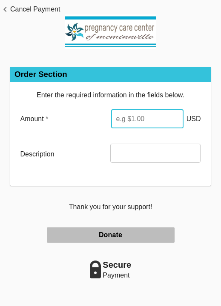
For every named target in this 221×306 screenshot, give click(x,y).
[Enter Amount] (147, 118)
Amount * (34, 118)
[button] (30, 9)
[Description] (155, 153)
